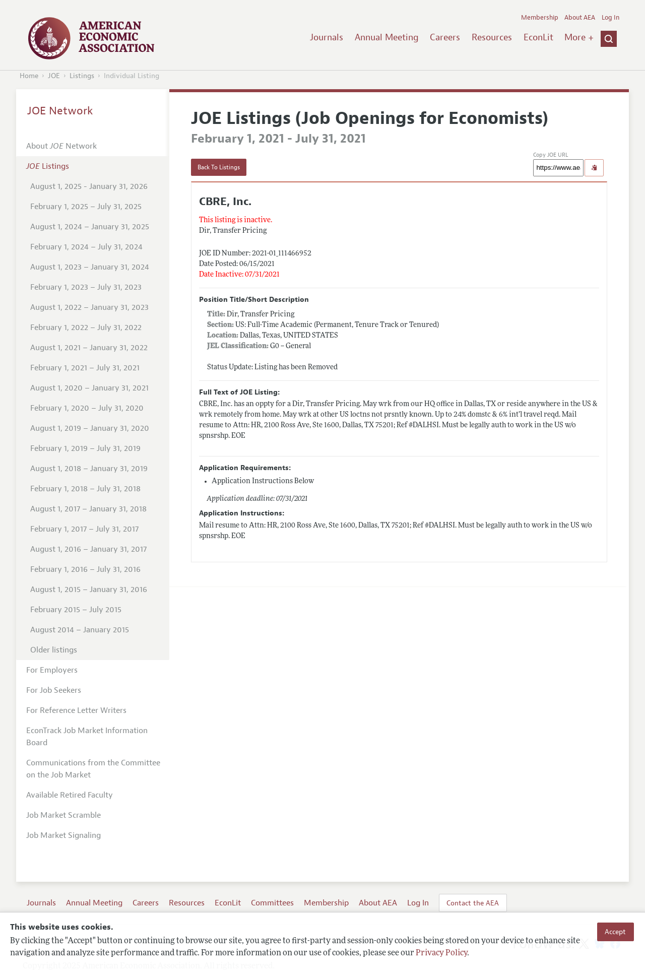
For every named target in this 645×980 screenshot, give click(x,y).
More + (579, 37)
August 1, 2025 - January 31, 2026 (89, 186)
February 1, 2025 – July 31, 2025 (86, 207)
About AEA (579, 18)
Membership (539, 18)
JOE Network (60, 110)
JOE (54, 76)
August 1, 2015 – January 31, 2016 (88, 589)
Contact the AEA (472, 902)
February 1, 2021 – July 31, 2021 (85, 368)
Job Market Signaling (63, 835)
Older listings (53, 650)
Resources (492, 37)
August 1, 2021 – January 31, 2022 (89, 348)
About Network (61, 146)
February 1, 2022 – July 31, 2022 (86, 327)
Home (29, 76)
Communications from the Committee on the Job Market (93, 769)
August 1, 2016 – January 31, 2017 (88, 549)
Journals (326, 37)
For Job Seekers (53, 690)
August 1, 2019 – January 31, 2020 (89, 428)
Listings (82, 76)
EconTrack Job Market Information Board (87, 737)
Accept (615, 931)
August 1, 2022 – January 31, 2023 (89, 307)
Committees (272, 903)
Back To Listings (219, 167)
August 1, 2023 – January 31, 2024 (89, 267)
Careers (445, 37)
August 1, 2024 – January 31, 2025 (89, 227)
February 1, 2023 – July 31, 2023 (86, 287)
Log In (610, 18)
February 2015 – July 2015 (75, 610)
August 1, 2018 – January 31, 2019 (89, 469)
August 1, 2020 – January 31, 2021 (89, 388)
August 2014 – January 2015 (79, 630)
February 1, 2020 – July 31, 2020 (87, 408)
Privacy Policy (441, 953)
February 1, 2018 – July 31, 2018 (85, 489)
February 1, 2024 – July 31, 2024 (86, 247)
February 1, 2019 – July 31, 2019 (85, 448)
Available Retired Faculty (69, 795)
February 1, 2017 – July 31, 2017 (84, 529)
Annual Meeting (387, 37)
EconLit (538, 37)
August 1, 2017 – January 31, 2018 (88, 509)
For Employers (52, 670)
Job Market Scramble (63, 815)
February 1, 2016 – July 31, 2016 (85, 569)
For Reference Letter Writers (76, 710)
